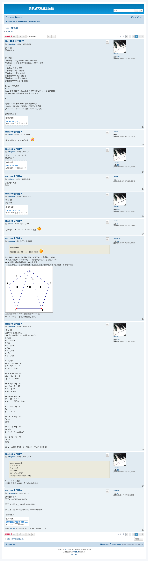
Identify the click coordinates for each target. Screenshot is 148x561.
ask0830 (116, 490)
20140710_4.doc (13, 210)
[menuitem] (18, 17)
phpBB (67, 549)
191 (118, 241)
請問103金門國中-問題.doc (17, 522)
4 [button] (139, 36)
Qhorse (116, 176)
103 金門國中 (12, 27)
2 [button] (133, 36)
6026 (118, 57)
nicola (116, 131)
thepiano (11, 31)
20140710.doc (12, 166)
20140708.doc (12, 121)
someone (117, 238)
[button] (126, 36)
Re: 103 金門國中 (14, 41)
